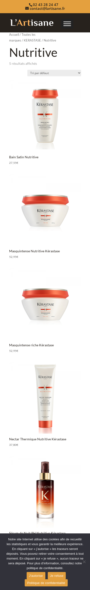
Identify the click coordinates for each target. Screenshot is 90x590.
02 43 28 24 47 (45, 4)
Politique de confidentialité (46, 583)
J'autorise (36, 576)
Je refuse (57, 576)
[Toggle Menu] (67, 23)
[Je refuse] (84, 561)
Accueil (14, 34)
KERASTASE (32, 40)
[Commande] (54, 73)
